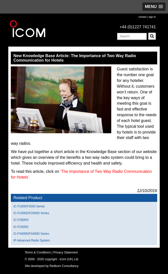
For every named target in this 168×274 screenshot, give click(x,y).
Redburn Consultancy (63, 266)
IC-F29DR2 (21, 220)
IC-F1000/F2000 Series (29, 206)
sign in (152, 17)
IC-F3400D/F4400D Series (31, 233)
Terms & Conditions (38, 252)
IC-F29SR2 (20, 227)
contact (142, 17)
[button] (153, 7)
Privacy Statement (65, 252)
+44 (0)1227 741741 (138, 27)
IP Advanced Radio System (31, 240)
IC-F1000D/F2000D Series (31, 213)
